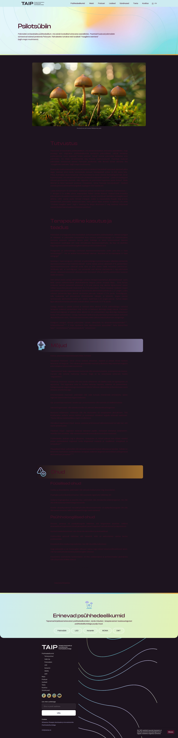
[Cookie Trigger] (44, 719)
